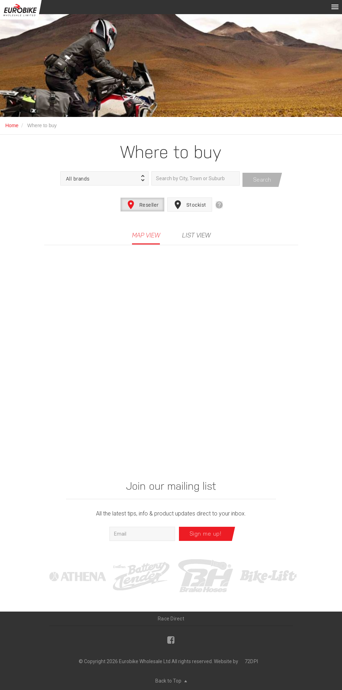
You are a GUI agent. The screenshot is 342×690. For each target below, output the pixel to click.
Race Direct (171, 615)
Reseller (142, 201)
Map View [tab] (146, 232)
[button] (104, 177)
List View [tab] (196, 232)
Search (262, 176)
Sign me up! (206, 530)
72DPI (251, 658)
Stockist (189, 201)
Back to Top (171, 677)
